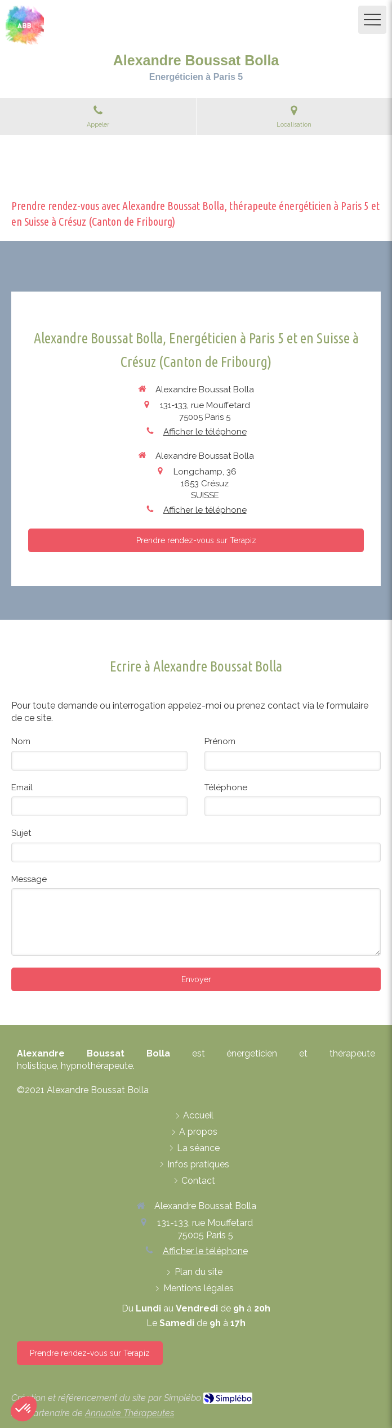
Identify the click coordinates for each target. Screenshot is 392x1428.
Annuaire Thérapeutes (129, 1413)
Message (29, 879)
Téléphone (225, 787)
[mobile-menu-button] (372, 20)
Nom (20, 741)
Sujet (21, 833)
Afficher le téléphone (205, 432)
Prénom (219, 741)
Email (22, 787)
